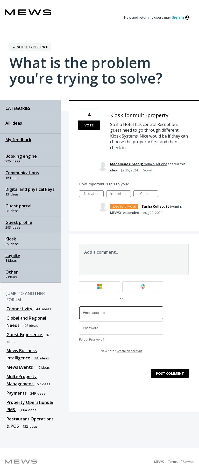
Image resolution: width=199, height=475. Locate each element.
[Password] (121, 328)
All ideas (13, 123)
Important (120, 194)
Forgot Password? (91, 340)
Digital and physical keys (29, 189)
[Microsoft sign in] (99, 286)
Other (11, 272)
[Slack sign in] (143, 286)
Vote (89, 125)
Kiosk (10, 239)
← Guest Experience (30, 47)
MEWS (159, 461)
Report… (148, 170)
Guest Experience (24, 334)
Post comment (170, 373)
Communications (22, 173)
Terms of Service (181, 461)
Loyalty (12, 255)
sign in (178, 17)
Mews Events (20, 367)
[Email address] (121, 313)
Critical (149, 194)
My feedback (18, 139)
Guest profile (18, 222)
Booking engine (21, 156)
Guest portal (18, 206)
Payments (17, 393)
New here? (121, 351)
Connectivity (19, 309)
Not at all (94, 194)
